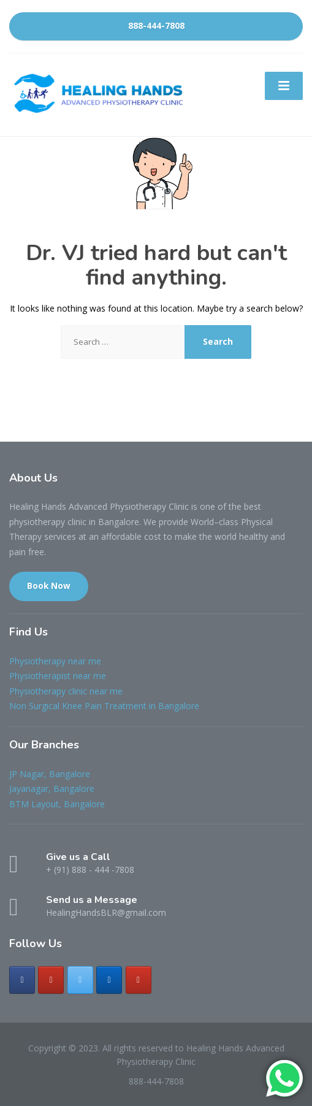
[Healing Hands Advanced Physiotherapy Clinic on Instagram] (51, 980)
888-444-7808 (156, 25)
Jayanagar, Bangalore (51, 788)
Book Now (48, 585)
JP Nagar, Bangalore (49, 774)
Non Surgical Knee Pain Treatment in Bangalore (104, 706)
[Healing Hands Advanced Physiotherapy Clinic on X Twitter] (80, 980)
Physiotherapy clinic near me (66, 691)
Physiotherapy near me (55, 661)
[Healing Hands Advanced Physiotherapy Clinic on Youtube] (138, 980)
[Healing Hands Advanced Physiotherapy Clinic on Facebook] (22, 980)
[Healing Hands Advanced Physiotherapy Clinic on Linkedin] (109, 980)
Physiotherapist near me (57, 676)
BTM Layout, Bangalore (57, 804)
